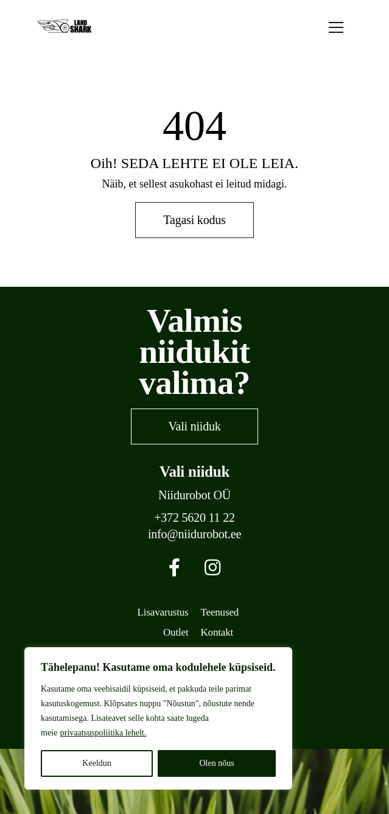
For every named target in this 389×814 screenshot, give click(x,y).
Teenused (220, 612)
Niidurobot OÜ (194, 495)
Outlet (175, 632)
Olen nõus (216, 763)
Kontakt (217, 632)
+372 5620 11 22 (194, 518)
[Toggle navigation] (336, 26)
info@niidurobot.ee (194, 534)
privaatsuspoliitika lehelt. (103, 732)
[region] (158, 718)
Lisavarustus (163, 612)
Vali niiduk (194, 426)
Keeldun (96, 763)
